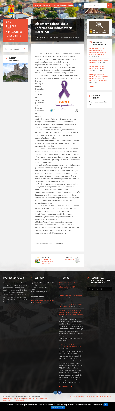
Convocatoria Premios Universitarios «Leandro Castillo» (70, 345)
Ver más (92, 86)
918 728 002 (37, 303)
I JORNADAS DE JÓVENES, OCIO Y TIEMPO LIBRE (47, 261)
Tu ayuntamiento (13, 36)
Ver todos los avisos (66, 386)
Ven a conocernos (14, 32)
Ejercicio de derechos (41, 398)
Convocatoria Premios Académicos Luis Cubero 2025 (97, 68)
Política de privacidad (9, 398)
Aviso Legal (20, 398)
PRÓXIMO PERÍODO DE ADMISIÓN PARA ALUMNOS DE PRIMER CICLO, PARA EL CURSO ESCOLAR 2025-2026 (99, 77)
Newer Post (45, 258)
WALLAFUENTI (69, 259)
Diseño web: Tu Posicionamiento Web (13, 400)
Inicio (36, 37)
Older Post (70, 258)
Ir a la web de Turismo (42, 5)
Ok (105, 405)
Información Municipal (11, 27)
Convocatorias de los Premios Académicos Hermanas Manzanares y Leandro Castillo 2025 (97, 51)
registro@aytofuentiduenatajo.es (42, 300)
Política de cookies (29, 398)
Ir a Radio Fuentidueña (63, 5)
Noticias (42, 37)
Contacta (10, 40)
